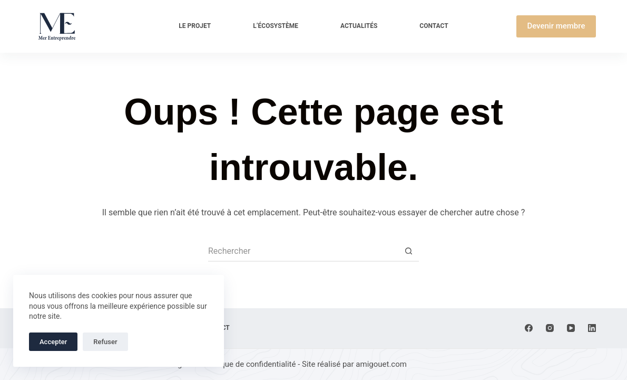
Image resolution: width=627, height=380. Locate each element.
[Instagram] (550, 328)
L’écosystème (275, 26)
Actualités (358, 26)
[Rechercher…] (303, 251)
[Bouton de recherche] (408, 251)
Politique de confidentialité (249, 364)
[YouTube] (571, 328)
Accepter (53, 342)
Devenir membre (556, 26)
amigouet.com (381, 364)
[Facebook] (529, 328)
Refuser (105, 342)
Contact (433, 26)
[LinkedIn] (592, 328)
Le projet (195, 26)
